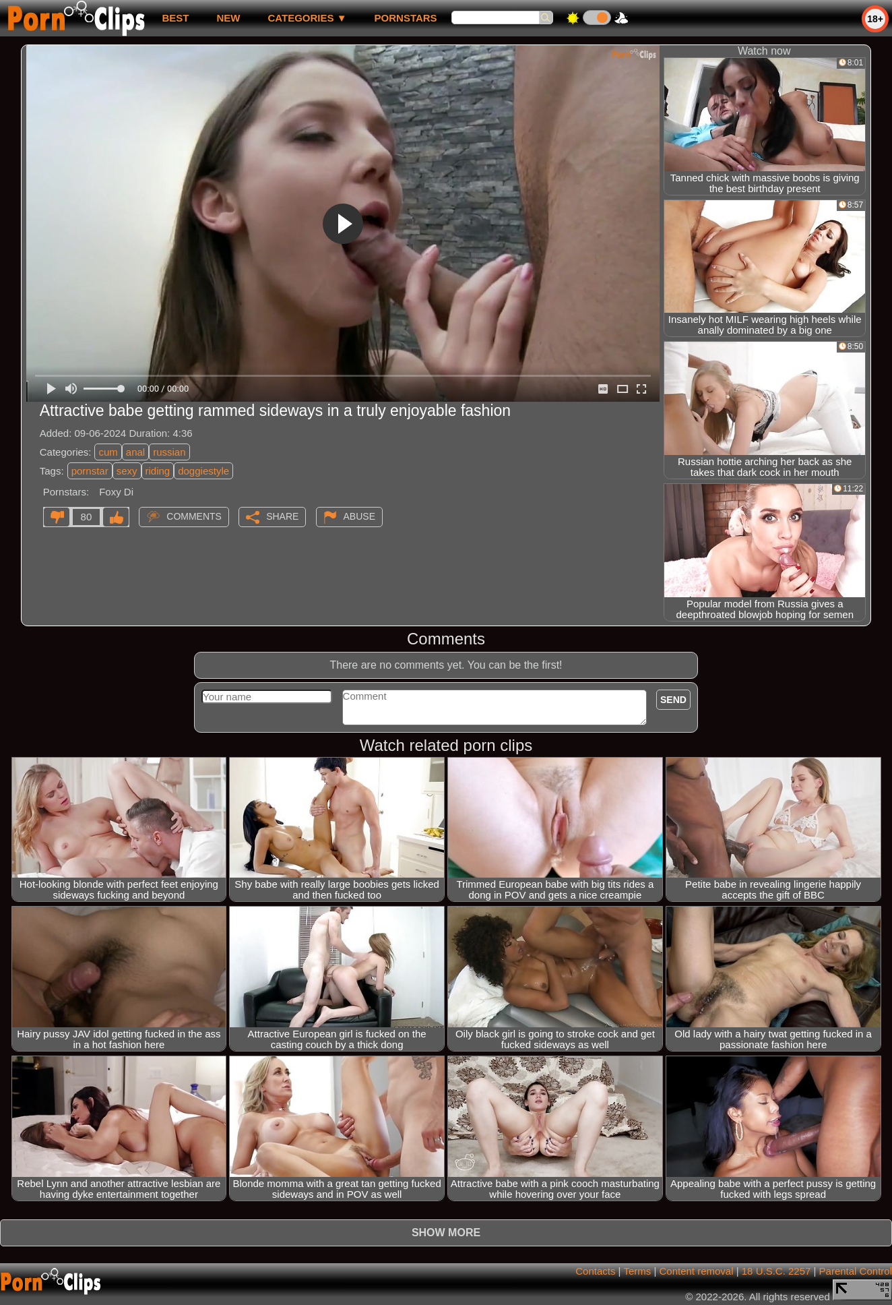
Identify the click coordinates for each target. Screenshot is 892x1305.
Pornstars (406, 18)
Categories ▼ (306, 18)
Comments (194, 516)
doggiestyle (203, 471)
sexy (127, 471)
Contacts (595, 1271)
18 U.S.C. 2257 (776, 1271)
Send (673, 699)
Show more (446, 1232)
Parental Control (855, 1271)
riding (158, 471)
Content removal (696, 1271)
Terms (637, 1271)
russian (169, 452)
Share (282, 516)
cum (107, 452)
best (175, 18)
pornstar (89, 471)
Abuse (359, 516)
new (228, 18)
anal (135, 452)
